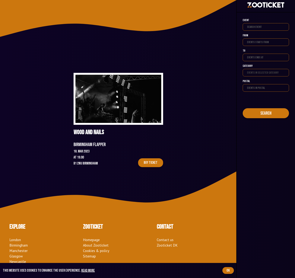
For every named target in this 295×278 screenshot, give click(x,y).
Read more (88, 270)
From (245, 35)
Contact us (165, 239)
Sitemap (89, 256)
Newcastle (17, 261)
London (15, 239)
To (244, 51)
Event (246, 20)
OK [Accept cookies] (228, 270)
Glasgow (16, 256)
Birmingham (18, 245)
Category (248, 66)
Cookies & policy (96, 250)
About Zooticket (96, 245)
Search (265, 113)
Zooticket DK (167, 245)
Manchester (18, 250)
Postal (246, 81)
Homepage (91, 239)
